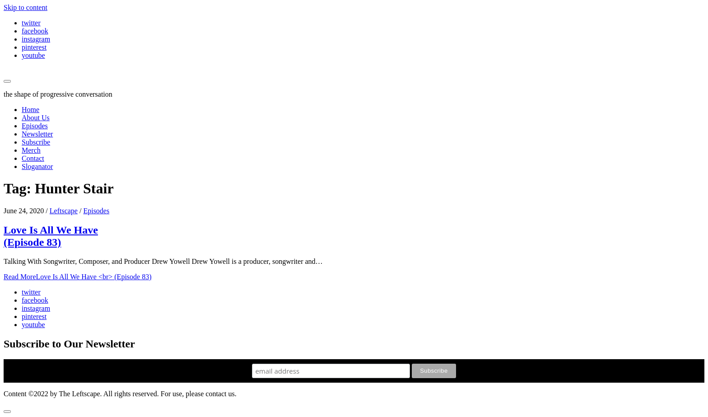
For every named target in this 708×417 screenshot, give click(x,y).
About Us (36, 118)
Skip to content (25, 7)
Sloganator (37, 166)
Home (30, 109)
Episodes (35, 126)
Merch (31, 150)
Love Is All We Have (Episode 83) (51, 236)
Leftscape (64, 211)
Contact (33, 158)
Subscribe (36, 142)
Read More (78, 277)
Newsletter (37, 134)
